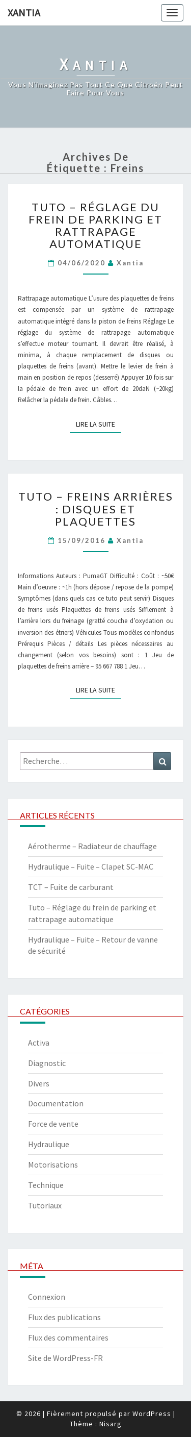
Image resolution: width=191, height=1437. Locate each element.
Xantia (24, 12)
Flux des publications (64, 1317)
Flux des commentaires (68, 1337)
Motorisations (53, 1164)
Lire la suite (98, 424)
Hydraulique (48, 1144)
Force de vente (53, 1124)
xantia (130, 263)
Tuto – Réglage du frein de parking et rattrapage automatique (95, 225)
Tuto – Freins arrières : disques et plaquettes (95, 508)
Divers (38, 1083)
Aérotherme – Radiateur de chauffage (92, 846)
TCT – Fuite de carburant (71, 887)
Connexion (46, 1297)
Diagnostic (47, 1063)
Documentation (56, 1103)
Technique (46, 1185)
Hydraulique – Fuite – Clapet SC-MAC (90, 866)
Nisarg (110, 1423)
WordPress (151, 1413)
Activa (38, 1042)
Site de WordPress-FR (65, 1358)
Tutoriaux (45, 1205)
